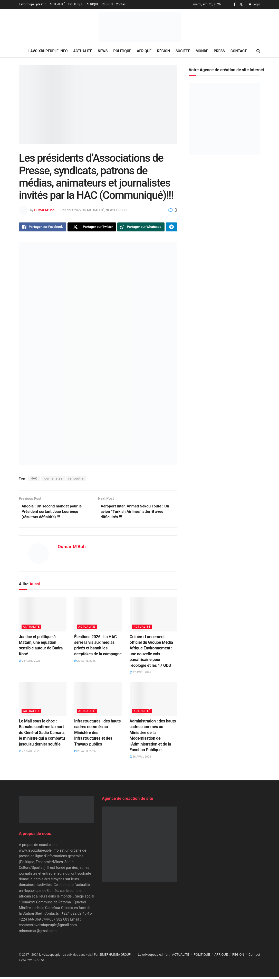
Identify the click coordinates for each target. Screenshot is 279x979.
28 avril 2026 (30, 663)
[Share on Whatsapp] (141, 227)
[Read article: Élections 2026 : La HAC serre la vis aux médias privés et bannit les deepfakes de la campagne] (98, 617)
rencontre (76, 479)
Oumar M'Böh (44, 210)
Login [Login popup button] (254, 4)
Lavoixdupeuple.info (32, 4)
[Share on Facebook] (42, 227)
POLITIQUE (75, 4)
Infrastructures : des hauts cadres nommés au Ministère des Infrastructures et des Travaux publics (97, 735)
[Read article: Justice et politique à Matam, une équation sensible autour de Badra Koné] (43, 617)
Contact (121, 4)
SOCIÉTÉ (183, 51)
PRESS (219, 51)
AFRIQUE (92, 4)
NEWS (103, 51)
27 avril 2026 (85, 663)
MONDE (202, 51)
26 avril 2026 (85, 753)
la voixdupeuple (49, 957)
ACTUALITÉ (57, 4)
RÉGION (107, 4)
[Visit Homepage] (140, 27)
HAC (34, 479)
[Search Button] (258, 51)
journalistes (52, 479)
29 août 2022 (72, 210)
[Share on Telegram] (171, 227)
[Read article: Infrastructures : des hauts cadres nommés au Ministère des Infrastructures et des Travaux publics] (98, 701)
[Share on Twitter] (92, 227)
